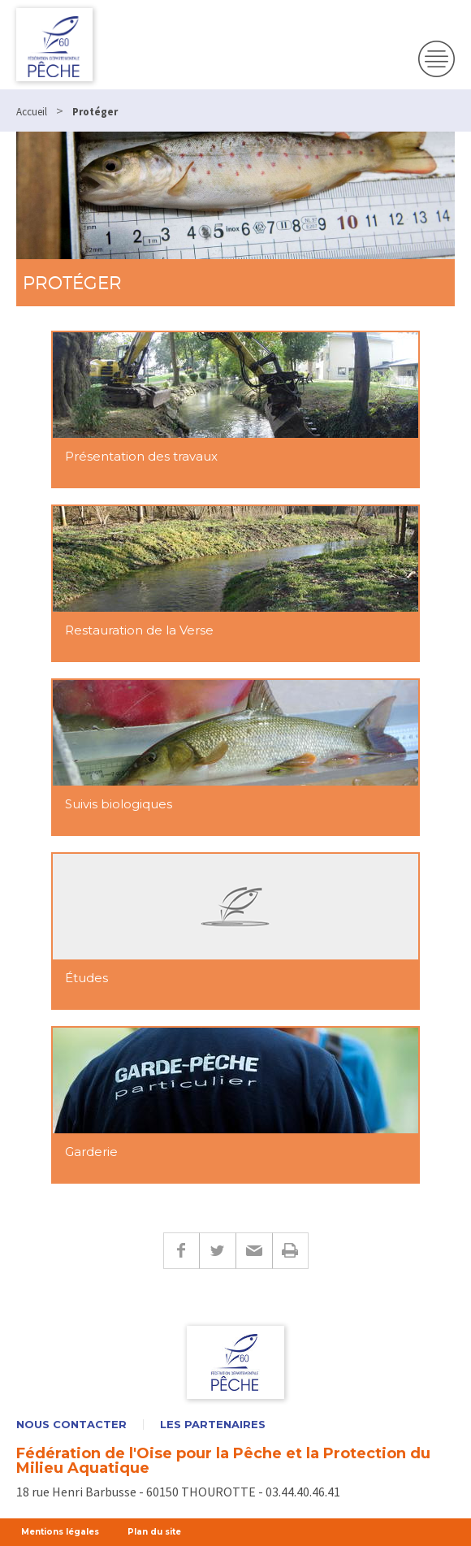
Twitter (217, 1250)
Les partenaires (213, 1424)
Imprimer (290, 1250)
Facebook (181, 1250)
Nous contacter (71, 1424)
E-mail (254, 1250)
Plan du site (154, 1532)
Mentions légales (60, 1532)
